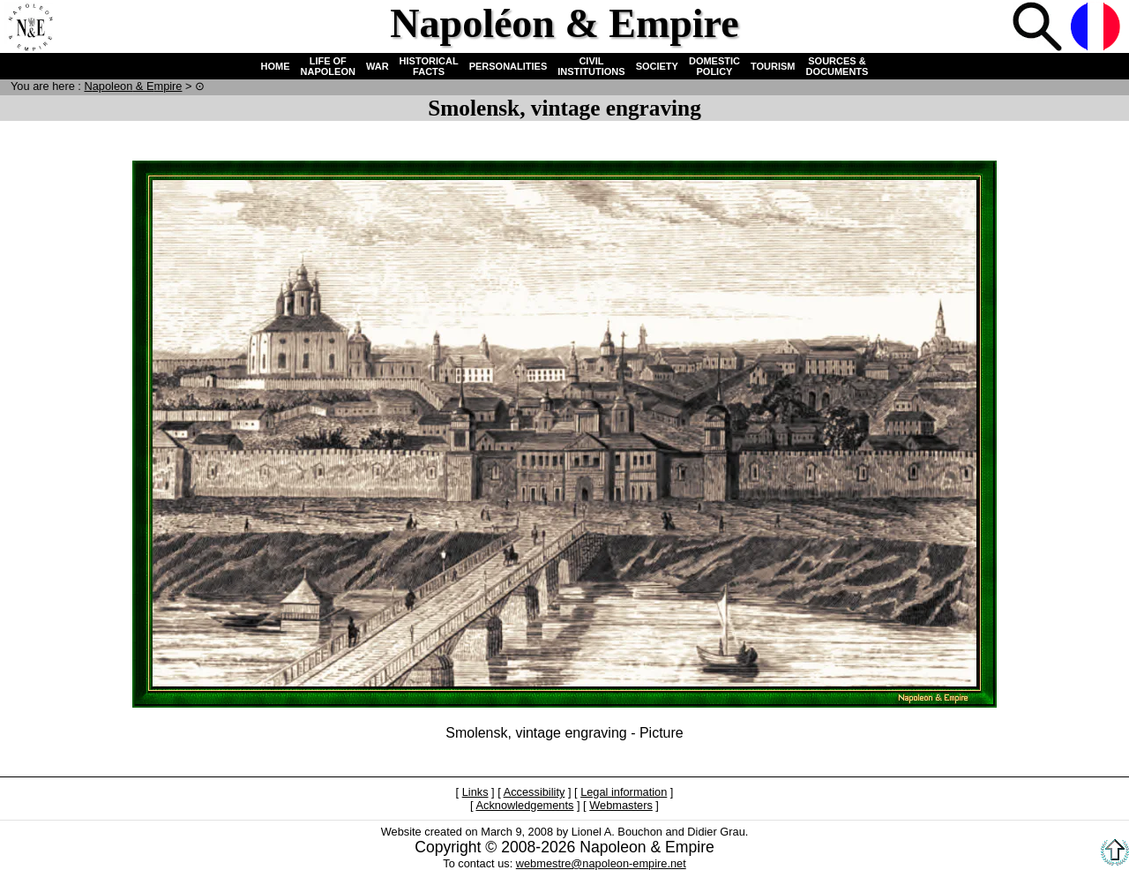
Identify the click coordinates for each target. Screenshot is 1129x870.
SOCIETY (657, 66)
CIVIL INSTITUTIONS (590, 66)
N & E (133, 86)
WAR (377, 66)
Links (475, 792)
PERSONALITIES (508, 66)
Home (30, 28)
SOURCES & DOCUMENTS (837, 66)
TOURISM (773, 66)
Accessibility (534, 792)
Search (1039, 28)
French (1097, 28)
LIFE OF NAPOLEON (328, 66)
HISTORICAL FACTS (429, 66)
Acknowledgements (524, 805)
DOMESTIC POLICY (714, 66)
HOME (275, 66)
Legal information (623, 792)
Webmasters (621, 805)
